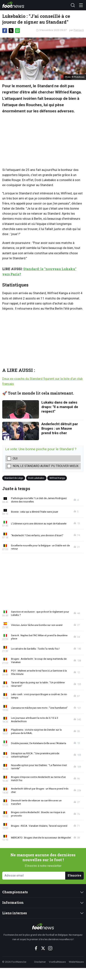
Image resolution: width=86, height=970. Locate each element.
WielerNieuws (76, 961)
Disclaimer (40, 961)
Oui (15, 458)
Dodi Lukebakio (36, 478)
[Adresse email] (33, 876)
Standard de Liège (13, 478)
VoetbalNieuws (57, 961)
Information (13, 902)
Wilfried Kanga (57, 478)
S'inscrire (74, 875)
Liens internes (14, 913)
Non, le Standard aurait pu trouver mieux (46, 466)
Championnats (15, 892)
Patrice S (79, 30)
